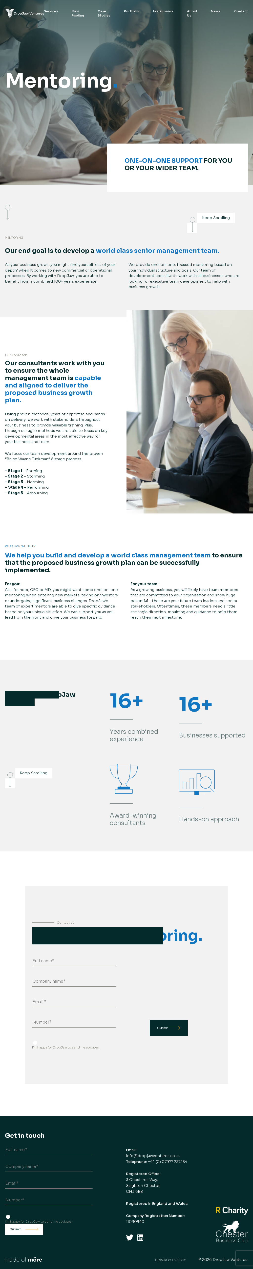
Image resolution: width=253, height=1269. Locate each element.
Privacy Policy (170, 1259)
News (215, 11)
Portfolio (131, 11)
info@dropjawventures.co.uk (153, 1155)
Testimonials (163, 11)
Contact (241, 11)
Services (51, 11)
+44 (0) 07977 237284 (167, 1161)
